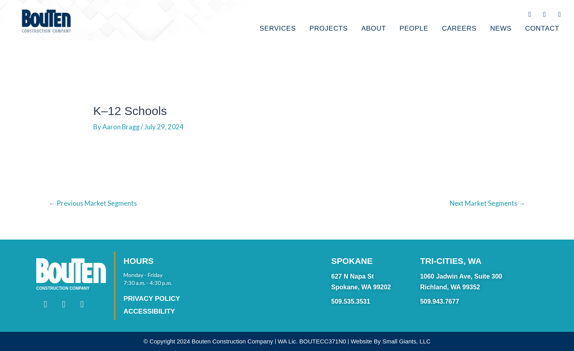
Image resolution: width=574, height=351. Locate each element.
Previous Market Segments (93, 203)
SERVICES (277, 28)
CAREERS (459, 28)
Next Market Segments (487, 203)
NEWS (500, 28)
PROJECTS (329, 28)
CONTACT (542, 28)
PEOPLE (414, 28)
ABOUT (373, 28)
